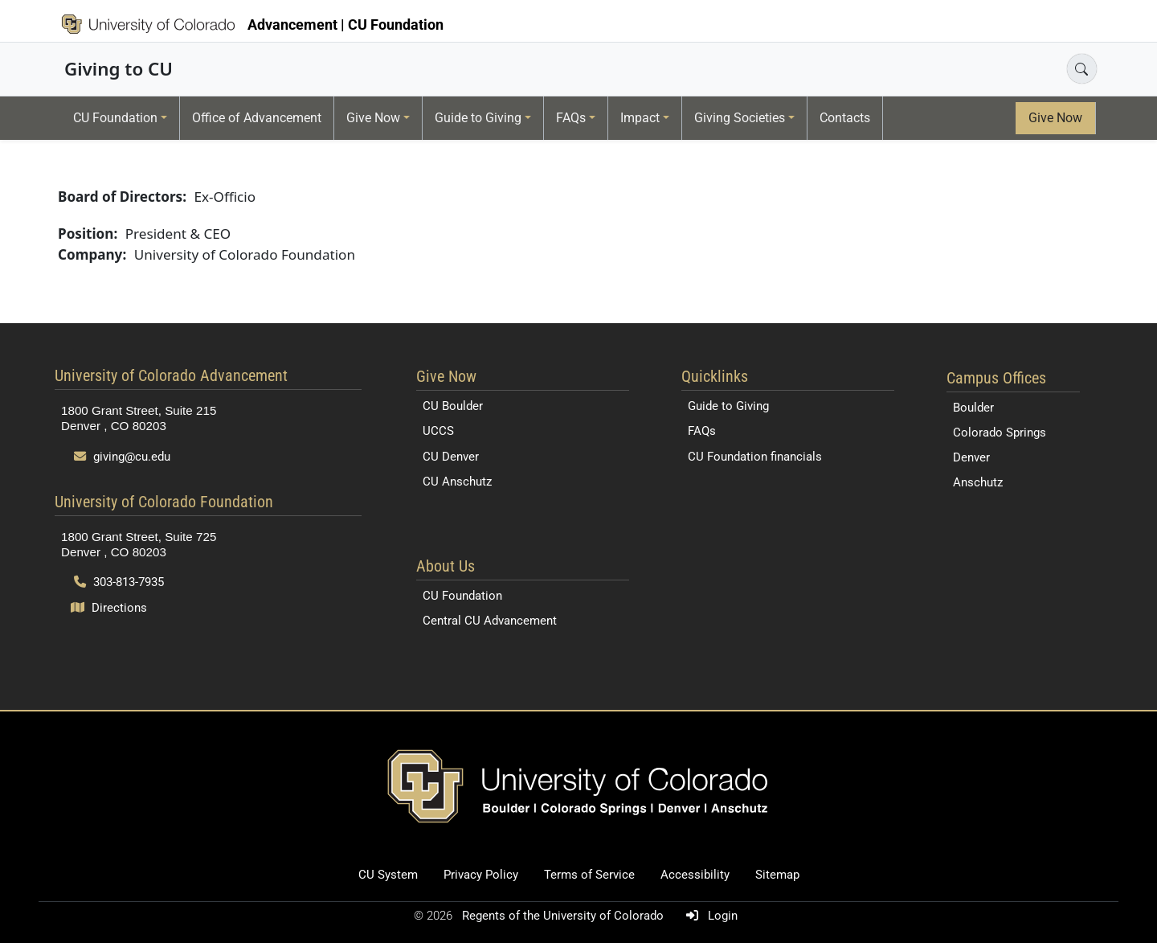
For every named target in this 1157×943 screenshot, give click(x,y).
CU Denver (451, 456)
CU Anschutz (457, 481)
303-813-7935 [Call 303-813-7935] (119, 582)
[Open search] (1082, 69)
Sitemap (777, 874)
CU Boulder (453, 406)
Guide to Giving (478, 117)
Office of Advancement (256, 117)
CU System (388, 874)
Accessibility (695, 874)
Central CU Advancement (490, 620)
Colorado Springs (999, 432)
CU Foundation (115, 117)
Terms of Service (589, 874)
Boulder (973, 407)
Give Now (373, 117)
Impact (640, 117)
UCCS (438, 431)
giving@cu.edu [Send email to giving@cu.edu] (122, 456)
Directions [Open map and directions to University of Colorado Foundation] (109, 608)
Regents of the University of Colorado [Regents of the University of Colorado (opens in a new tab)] (564, 915)
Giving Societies (739, 117)
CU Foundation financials (755, 456)
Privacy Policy (481, 874)
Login (709, 915)
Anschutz (978, 482)
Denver (971, 457)
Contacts (845, 117)
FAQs (571, 117)
